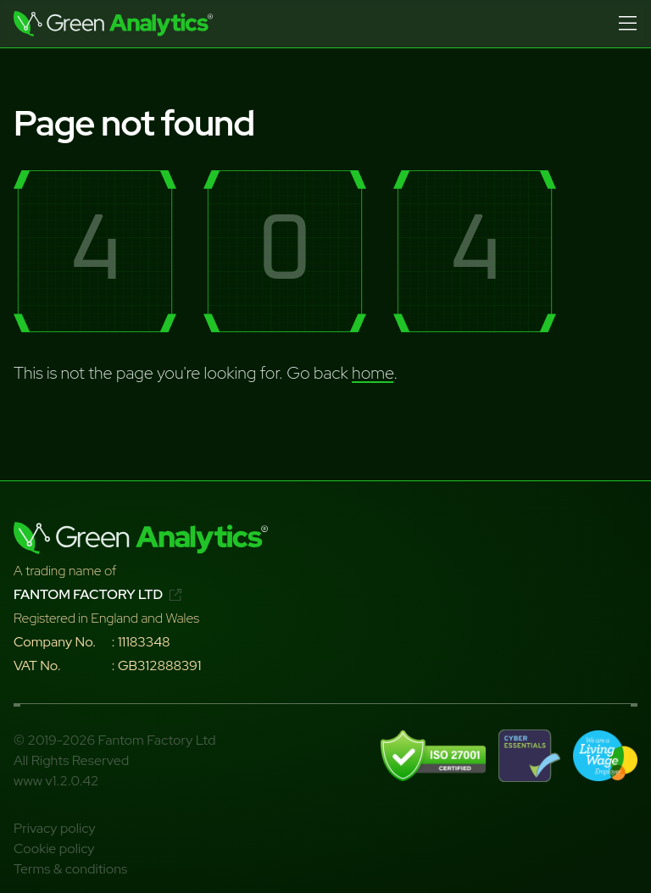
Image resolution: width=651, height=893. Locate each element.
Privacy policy (55, 828)
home (372, 373)
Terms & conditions (70, 869)
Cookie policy (54, 848)
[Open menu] (627, 23)
